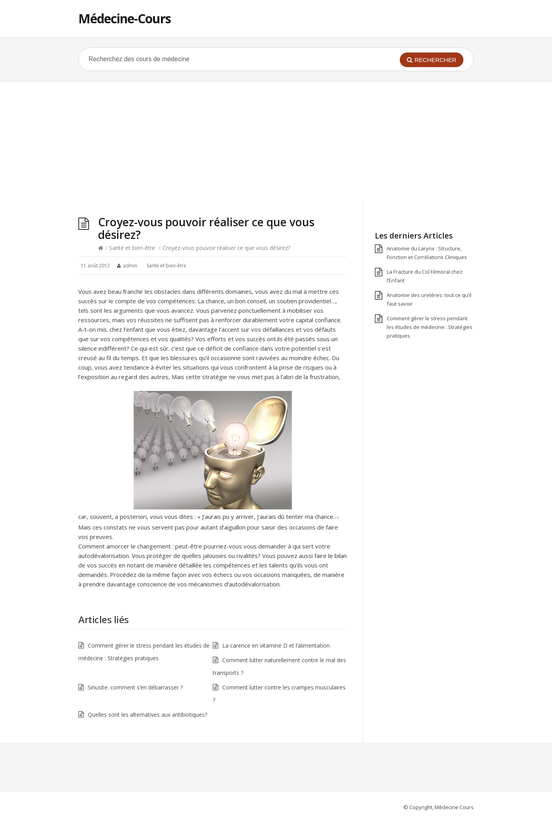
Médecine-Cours (124, 18)
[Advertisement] (276, 140)
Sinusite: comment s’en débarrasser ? (135, 687)
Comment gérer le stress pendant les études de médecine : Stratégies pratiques (430, 327)
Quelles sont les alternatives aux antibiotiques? (147, 714)
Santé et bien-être (132, 248)
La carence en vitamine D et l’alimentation (276, 645)
